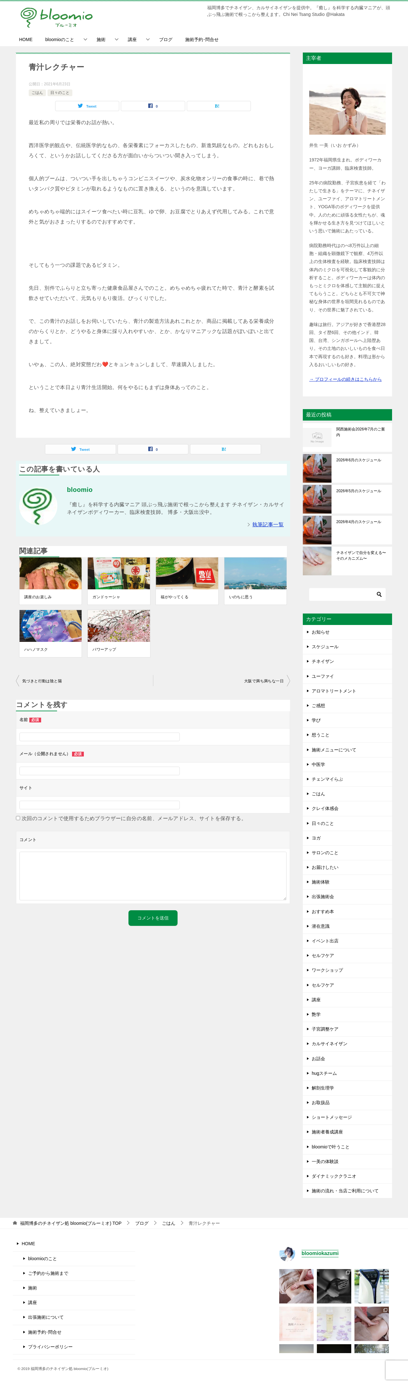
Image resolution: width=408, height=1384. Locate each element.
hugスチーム (324, 1073)
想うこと (321, 734)
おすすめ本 (323, 911)
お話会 (318, 1058)
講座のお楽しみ (38, 597)
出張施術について (46, 1317)
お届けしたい (325, 867)
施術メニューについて (334, 749)
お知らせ (321, 632)
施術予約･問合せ (202, 39)
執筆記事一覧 (268, 524)
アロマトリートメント (334, 690)
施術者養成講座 (327, 1131)
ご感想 (318, 705)
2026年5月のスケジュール (358, 491)
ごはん (37, 92)
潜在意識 (321, 926)
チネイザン (323, 661)
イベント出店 (325, 940)
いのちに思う (241, 597)
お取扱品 (321, 1102)
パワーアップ (104, 649)
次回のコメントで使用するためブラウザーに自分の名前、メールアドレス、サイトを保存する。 (134, 818)
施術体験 (321, 881)
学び (316, 720)
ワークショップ (327, 970)
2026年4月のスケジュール (358, 522)
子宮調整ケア (325, 1029)
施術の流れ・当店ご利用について (345, 1190)
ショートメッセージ (332, 1117)
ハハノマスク (36, 649)
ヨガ (316, 838)
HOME (26, 39)
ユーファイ (323, 676)
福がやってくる (174, 597)
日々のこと (59, 92)
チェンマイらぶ (327, 779)
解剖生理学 (323, 1087)
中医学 (318, 764)
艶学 (316, 1014)
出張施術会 (323, 896)
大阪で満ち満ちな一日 (264, 681)
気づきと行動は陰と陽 (42, 681)
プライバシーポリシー (50, 1346)
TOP (70, 1223)
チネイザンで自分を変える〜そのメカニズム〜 (361, 555)
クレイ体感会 (325, 808)
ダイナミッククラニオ (334, 1176)
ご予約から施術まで (48, 1273)
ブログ (165, 39)
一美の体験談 (325, 1161)
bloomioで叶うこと (331, 1146)
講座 (132, 39)
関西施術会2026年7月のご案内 (360, 432)
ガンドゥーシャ (106, 597)
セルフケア (323, 955)
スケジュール (325, 646)
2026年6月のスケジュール (358, 460)
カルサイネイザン (329, 1043)
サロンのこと (325, 852)
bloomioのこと (59, 39)
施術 (101, 39)
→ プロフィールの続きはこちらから (345, 379)
